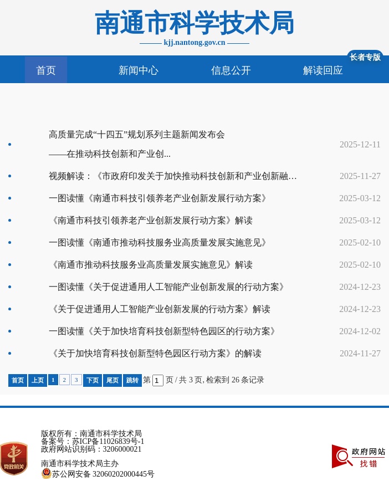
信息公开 (231, 70)
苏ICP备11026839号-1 (108, 441)
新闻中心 (138, 70)
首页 (46, 70)
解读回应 (323, 70)
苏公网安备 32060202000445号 (98, 474)
